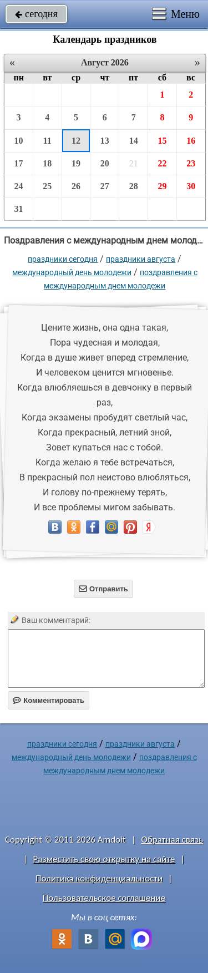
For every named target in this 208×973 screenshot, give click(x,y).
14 (133, 140)
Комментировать (48, 700)
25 (47, 186)
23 (190, 163)
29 (162, 186)
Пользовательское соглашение (104, 898)
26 (76, 186)
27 (104, 186)
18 (47, 163)
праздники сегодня (63, 259)
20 (104, 163)
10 (18, 140)
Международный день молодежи (71, 272)
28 (133, 186)
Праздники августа (140, 259)
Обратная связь (172, 839)
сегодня (36, 13)
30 (190, 186)
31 (18, 209)
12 (76, 140)
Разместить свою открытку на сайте (104, 859)
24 (18, 186)
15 (162, 140)
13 (104, 140)
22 (162, 163)
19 (76, 163)
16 (190, 140)
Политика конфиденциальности (99, 878)
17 (18, 163)
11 (47, 140)
